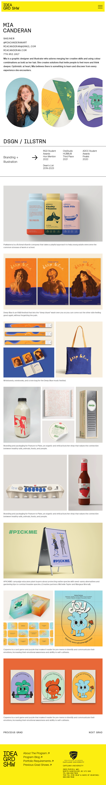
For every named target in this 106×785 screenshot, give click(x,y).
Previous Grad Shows (36, 765)
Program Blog (31, 757)
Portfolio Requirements (37, 761)
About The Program (35, 753)
